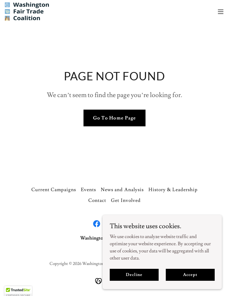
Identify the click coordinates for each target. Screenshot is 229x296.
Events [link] (88, 190)
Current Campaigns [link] (53, 190)
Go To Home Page (114, 118)
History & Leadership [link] (173, 190)
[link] (27, 11)
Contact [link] (97, 200)
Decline (134, 283)
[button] (221, 12)
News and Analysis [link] (122, 190)
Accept (190, 283)
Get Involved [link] (125, 200)
